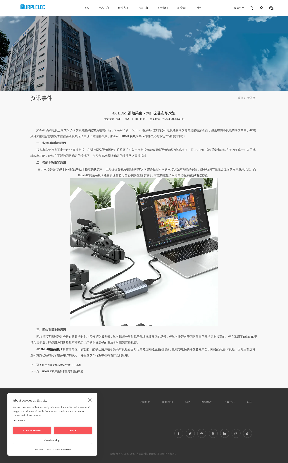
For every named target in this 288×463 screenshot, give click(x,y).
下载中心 (143, 7)
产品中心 (104, 7)
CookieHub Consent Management (57, 449)
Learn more (19, 420)
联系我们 (182, 7)
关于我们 (162, 7)
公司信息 (145, 402)
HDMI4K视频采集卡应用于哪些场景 (62, 371)
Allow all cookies (32, 430)
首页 (86, 7)
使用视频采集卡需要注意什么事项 (61, 365)
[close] (90, 400)
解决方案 (123, 7)
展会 (249, 402)
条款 (187, 402)
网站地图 (207, 402)
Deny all (72, 430)
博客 (199, 7)
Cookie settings (52, 440)
